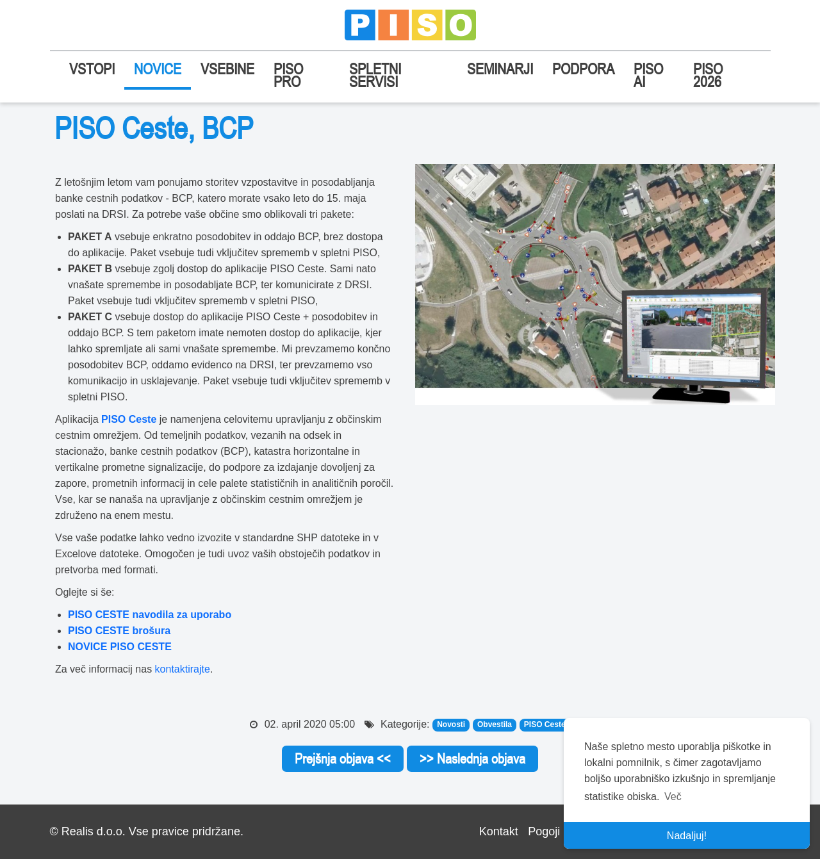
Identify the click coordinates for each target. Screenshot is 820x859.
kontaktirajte (182, 669)
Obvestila (494, 725)
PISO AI (648, 75)
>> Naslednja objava (472, 758)
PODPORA (583, 69)
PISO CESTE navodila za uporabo (149, 614)
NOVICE (157, 69)
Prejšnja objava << (343, 758)
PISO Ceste (128, 419)
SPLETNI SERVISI (375, 75)
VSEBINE (227, 69)
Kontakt (498, 831)
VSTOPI (92, 69)
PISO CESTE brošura (119, 630)
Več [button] (673, 796)
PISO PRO (288, 75)
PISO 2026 (708, 75)
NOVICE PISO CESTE (120, 646)
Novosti (451, 725)
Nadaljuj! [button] (687, 835)
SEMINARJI (500, 69)
